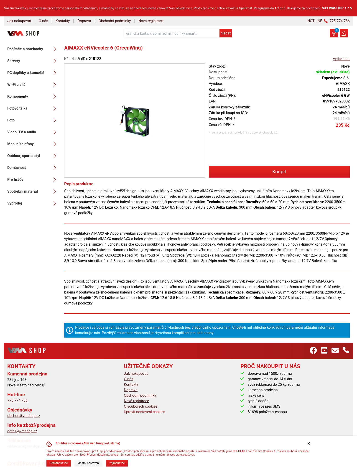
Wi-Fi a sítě (33, 85)
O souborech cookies (140, 406)
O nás (43, 21)
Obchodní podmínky (115, 21)
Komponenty (33, 96)
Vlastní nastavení (88, 463)
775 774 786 (17, 400)
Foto (33, 120)
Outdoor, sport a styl (33, 156)
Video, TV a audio (33, 132)
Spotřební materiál (33, 191)
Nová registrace (150, 21)
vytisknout (341, 59)
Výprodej (33, 203)
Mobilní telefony (33, 144)
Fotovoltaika (33, 108)
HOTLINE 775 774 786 (328, 21)
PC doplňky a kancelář (33, 73)
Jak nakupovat (19, 21)
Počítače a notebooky (33, 49)
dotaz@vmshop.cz (22, 431)
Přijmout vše (117, 463)
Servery (33, 61)
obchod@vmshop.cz (23, 416)
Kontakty (63, 21)
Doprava (84, 21)
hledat (226, 33)
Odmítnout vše (58, 463)
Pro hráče (33, 180)
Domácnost (33, 168)
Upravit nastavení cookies (144, 412)
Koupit (279, 171)
